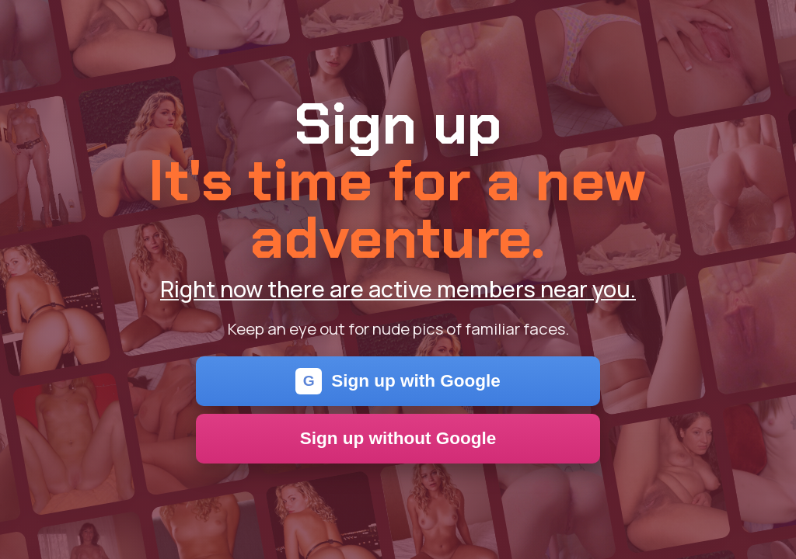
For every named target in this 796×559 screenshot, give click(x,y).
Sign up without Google (398, 438)
